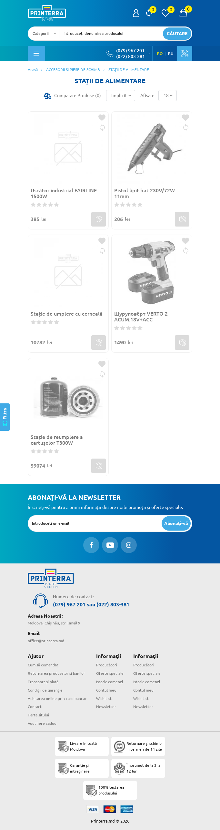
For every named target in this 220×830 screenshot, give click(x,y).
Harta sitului (38, 715)
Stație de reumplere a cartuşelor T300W (57, 440)
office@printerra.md (46, 641)
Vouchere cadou (42, 723)
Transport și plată (43, 682)
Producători (106, 665)
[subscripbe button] (176, 523)
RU (170, 54)
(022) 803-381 (130, 56)
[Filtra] (5, 417)
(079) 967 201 (130, 50)
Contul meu (106, 690)
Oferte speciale (110, 673)
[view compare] (149, 13)
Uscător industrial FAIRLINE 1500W (64, 193)
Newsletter (106, 706)
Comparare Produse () (77, 95)
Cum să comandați (43, 665)
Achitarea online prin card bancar (57, 698)
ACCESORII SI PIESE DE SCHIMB (73, 69)
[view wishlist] (165, 13)
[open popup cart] (183, 13)
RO (160, 54)
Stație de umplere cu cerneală (67, 314)
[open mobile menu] (36, 53)
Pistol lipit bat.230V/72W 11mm (144, 193)
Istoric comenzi (109, 682)
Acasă (33, 69)
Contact (35, 706)
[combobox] (45, 33)
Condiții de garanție (45, 690)
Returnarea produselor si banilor (56, 673)
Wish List (104, 698)
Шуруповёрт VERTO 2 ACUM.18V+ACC (141, 316)
